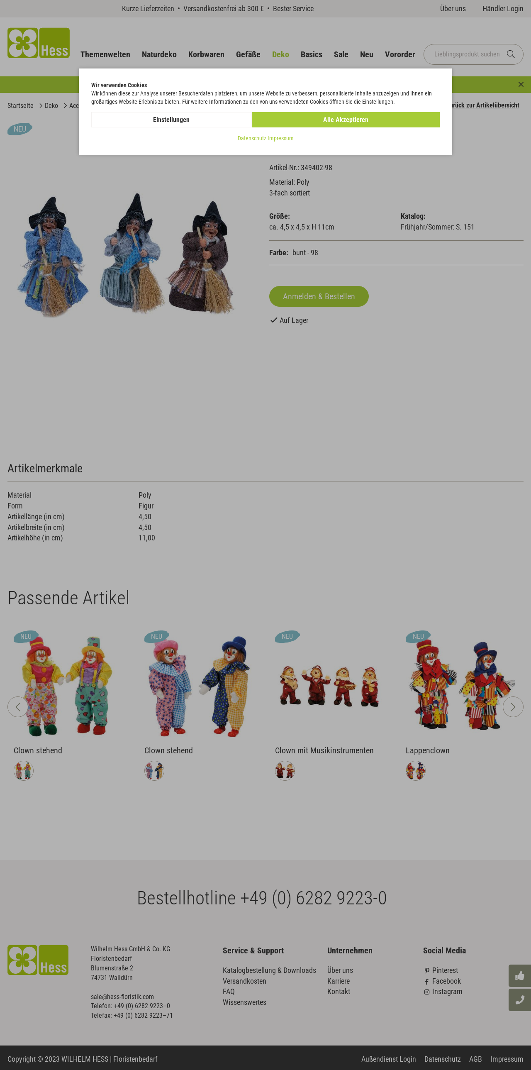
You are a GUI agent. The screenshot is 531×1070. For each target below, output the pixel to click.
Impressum (281, 138)
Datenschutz (252, 138)
